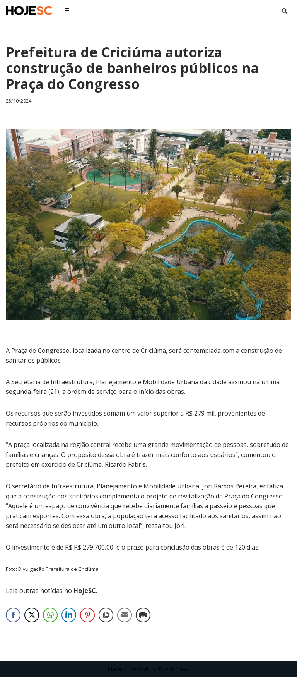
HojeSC (84, 590)
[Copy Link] (106, 615)
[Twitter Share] (31, 615)
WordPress (173, 669)
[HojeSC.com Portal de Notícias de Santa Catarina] (29, 10)
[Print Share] (143, 615)
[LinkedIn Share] (68, 615)
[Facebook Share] (13, 615)
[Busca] (284, 11)
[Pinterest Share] (87, 615)
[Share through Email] (124, 615)
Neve (115, 669)
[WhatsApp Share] (50, 615)
